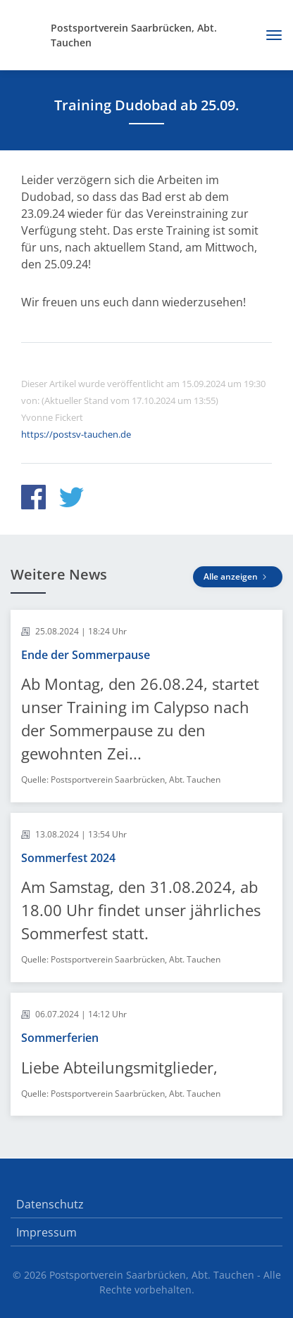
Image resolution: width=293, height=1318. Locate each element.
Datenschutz (50, 1204)
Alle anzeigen (238, 576)
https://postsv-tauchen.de (76, 434)
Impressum (46, 1232)
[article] (146, 706)
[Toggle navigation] (268, 35)
